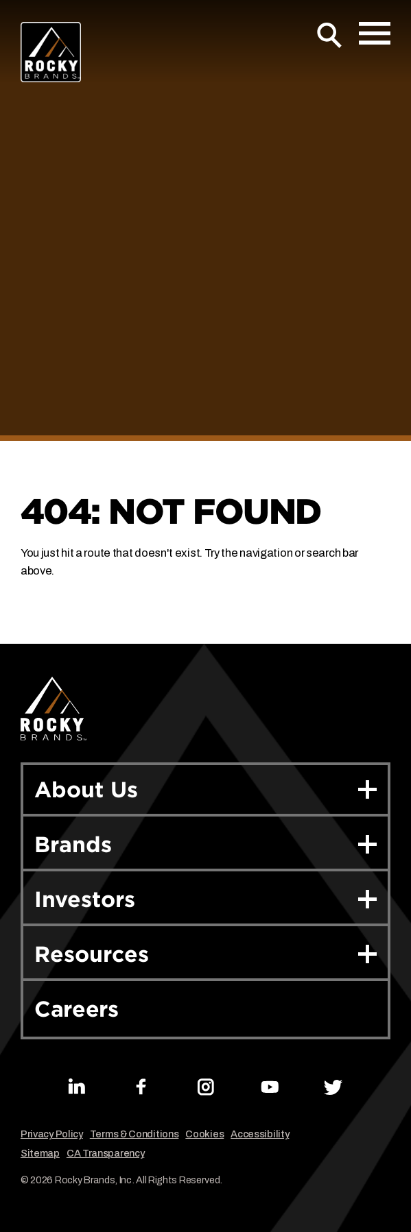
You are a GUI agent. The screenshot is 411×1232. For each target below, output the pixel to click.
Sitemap (40, 1153)
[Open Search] (329, 35)
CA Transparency (106, 1153)
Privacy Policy (52, 1134)
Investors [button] (205, 899)
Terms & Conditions (134, 1134)
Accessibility (260, 1134)
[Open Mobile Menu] (374, 33)
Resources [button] (205, 954)
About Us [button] (205, 789)
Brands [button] (205, 844)
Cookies (204, 1134)
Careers (76, 1008)
